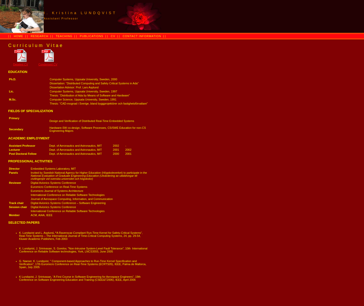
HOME (18, 36)
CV (113, 36)
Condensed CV (47, 64)
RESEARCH (39, 36)
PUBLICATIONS (91, 36)
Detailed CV (20, 64)
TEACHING (64, 36)
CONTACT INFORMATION (142, 36)
